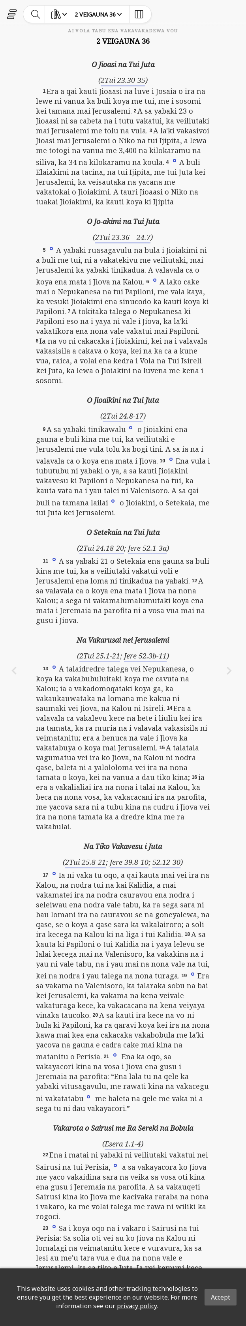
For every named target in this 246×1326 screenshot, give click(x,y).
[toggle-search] (35, 14)
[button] (174, 160)
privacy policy (137, 1306)
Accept (220, 1297)
